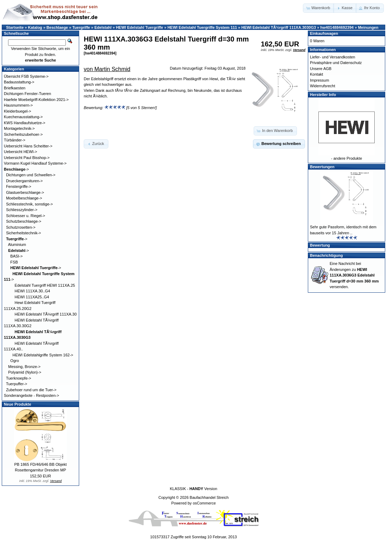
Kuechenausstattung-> (23, 117)
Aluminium (17, 244)
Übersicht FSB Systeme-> (26, 76)
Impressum (319, 80)
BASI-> (16, 256)
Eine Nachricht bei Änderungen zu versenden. (354, 275)
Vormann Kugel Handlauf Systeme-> (35, 163)
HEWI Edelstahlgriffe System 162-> (42, 355)
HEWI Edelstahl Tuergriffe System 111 (202, 27)
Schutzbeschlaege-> (23, 221)
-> (16, 169)
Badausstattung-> (19, 82)
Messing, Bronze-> (24, 366)
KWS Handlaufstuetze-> (24, 123)
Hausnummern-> (18, 105)
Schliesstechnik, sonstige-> (29, 204)
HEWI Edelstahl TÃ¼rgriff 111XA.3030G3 (278, 27)
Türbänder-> (14, 140)
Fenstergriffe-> (18, 186)
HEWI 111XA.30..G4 (32, 291)
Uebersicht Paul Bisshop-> (27, 157)
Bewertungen (322, 167)
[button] (318, 8)
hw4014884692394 (337, 27)
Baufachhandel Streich (209, 497)
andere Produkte (348, 158)
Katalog (35, 27)
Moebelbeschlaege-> (24, 198)
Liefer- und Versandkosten (332, 57)
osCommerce (204, 503)
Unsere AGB (320, 68)
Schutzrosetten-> (20, 227)
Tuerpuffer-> (16, 384)
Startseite (15, 27)
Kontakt (316, 74)
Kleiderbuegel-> (17, 111)
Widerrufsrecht (322, 86)
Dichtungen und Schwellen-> (30, 175)
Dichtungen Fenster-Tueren (27, 93)
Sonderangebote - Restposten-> (31, 395)
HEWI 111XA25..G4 (32, 297)
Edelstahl (103, 27)
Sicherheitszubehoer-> (23, 134)
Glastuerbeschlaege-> (25, 192)
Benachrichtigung (326, 255)
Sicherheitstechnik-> (23, 233)
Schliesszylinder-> (21, 210)
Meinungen (368, 27)
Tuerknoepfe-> (18, 378)
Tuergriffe (81, 27)
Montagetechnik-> (19, 128)
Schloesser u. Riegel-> (25, 216)
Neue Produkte (17, 404)
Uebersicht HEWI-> (20, 152)
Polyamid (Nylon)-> (24, 372)
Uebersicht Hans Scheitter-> (28, 146)
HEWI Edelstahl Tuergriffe (139, 27)
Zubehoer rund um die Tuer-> (31, 390)
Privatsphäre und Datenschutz (336, 63)
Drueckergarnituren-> (24, 181)
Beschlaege (57, 27)
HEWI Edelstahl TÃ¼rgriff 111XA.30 (46, 314)
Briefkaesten (14, 88)
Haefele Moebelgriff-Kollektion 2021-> (36, 99)
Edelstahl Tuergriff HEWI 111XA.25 (45, 285)
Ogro (14, 360)
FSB (14, 262)
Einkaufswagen (324, 33)
